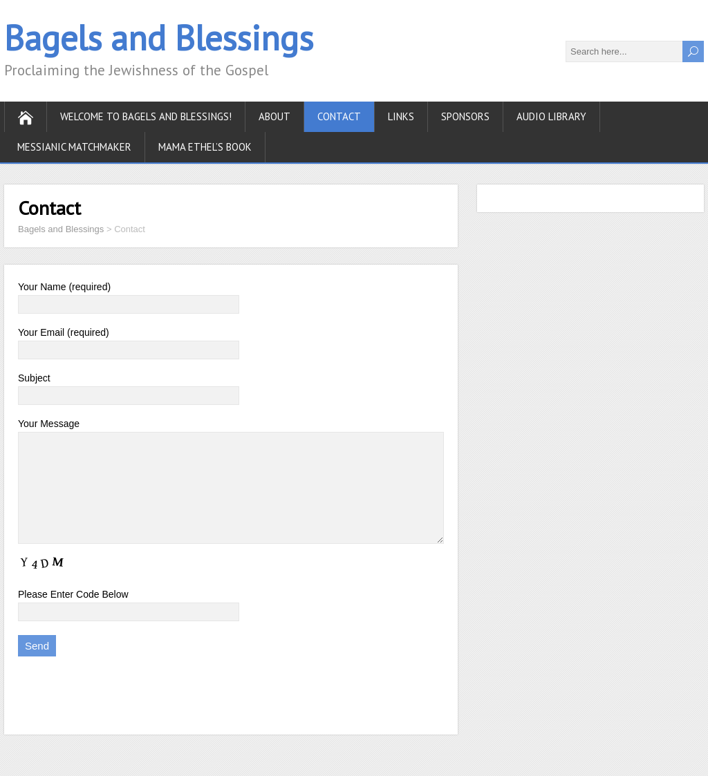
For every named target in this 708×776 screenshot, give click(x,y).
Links (401, 116)
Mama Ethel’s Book (205, 146)
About (274, 116)
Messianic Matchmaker (74, 146)
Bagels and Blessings (158, 37)
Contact (339, 116)
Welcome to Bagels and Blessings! (146, 116)
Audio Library (551, 116)
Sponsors (465, 116)
